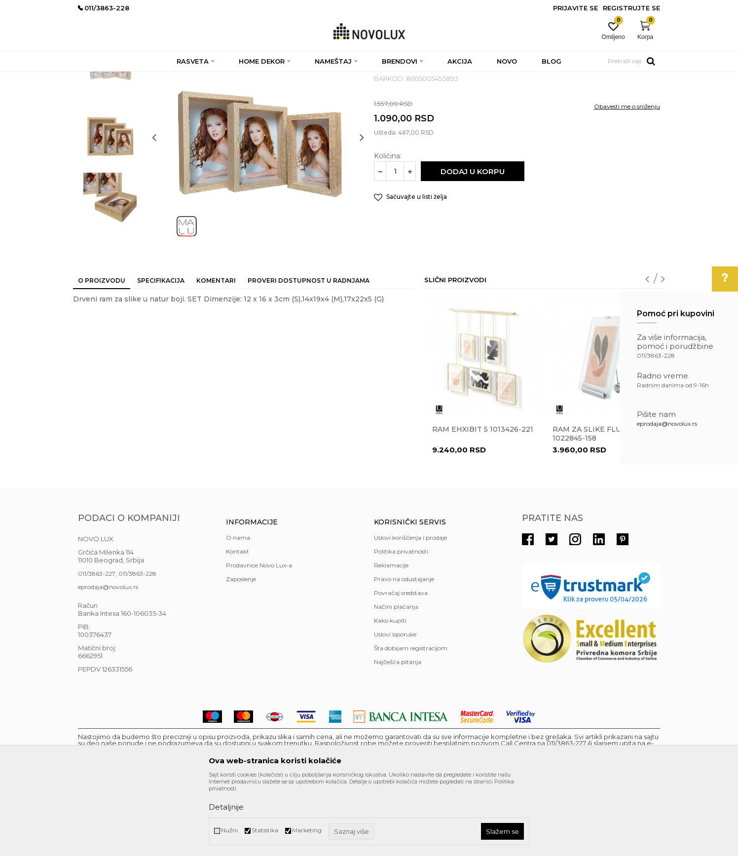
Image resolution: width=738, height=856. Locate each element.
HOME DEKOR (173, 77)
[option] (110, 137)
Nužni (229, 830)
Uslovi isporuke (395, 705)
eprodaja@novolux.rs (667, 423)
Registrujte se (631, 8)
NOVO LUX (94, 77)
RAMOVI (287, 77)
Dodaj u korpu (473, 243)
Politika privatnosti (401, 623)
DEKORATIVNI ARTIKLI (235, 77)
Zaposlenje (241, 650)
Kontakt (237, 623)
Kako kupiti (390, 692)
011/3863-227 (96, 645)
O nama (238, 609)
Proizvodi (131, 77)
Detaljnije (226, 807)
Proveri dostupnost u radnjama (308, 352)
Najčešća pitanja (397, 733)
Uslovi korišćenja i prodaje (410, 609)
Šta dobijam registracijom (410, 719)
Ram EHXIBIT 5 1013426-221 (482, 500)
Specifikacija (160, 352)
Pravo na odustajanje (404, 650)
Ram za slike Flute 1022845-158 (592, 505)
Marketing (307, 830)
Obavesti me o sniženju (627, 178)
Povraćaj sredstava (401, 664)
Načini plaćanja (396, 678)
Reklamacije (391, 636)
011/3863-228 (137, 645)
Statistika (265, 830)
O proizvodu (101, 352)
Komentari (216, 352)
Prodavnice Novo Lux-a (259, 636)
